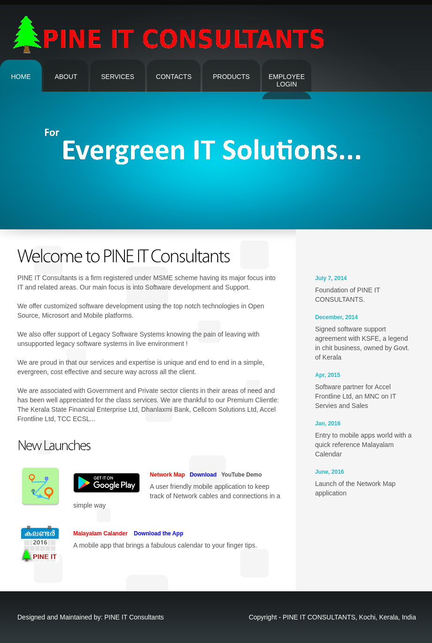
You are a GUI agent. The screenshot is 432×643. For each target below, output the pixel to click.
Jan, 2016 (327, 423)
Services (117, 76)
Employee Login (287, 80)
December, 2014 (336, 317)
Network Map (167, 474)
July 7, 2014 (331, 278)
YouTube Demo (240, 474)
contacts (174, 76)
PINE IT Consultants (134, 617)
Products (231, 76)
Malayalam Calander (100, 533)
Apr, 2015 (327, 375)
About (65, 76)
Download (201, 474)
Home (21, 76)
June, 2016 (329, 472)
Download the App (156, 533)
